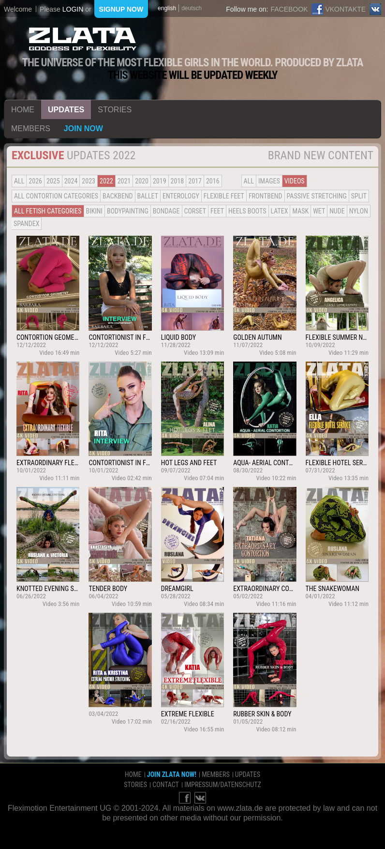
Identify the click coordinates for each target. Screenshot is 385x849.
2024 (71, 181)
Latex (279, 211)
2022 (106, 181)
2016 (213, 181)
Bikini (94, 211)
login (73, 9)
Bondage (166, 211)
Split (359, 196)
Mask (300, 211)
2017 (195, 181)
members (30, 128)
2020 (141, 181)
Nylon (358, 211)
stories (115, 110)
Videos (294, 181)
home (22, 110)
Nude (337, 211)
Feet (217, 211)
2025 (53, 181)
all (19, 181)
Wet (319, 211)
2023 (88, 181)
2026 (35, 181)
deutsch (191, 8)
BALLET (147, 196)
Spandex (27, 223)
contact (165, 784)
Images (269, 181)
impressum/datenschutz (222, 784)
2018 (177, 181)
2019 (159, 181)
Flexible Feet (224, 196)
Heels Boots (247, 211)
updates (66, 110)
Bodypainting (127, 211)
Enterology (181, 196)
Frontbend (265, 196)
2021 (124, 181)
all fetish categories (48, 211)
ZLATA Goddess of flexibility (82, 39)
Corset (195, 211)
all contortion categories (56, 196)
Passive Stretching (317, 196)
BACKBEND (118, 196)
